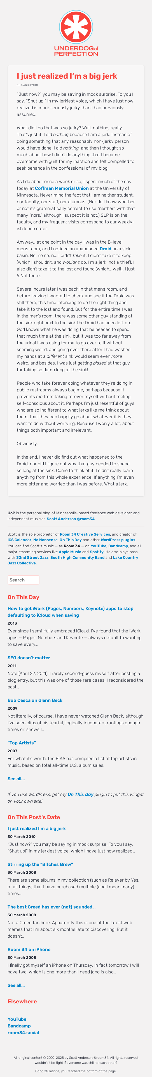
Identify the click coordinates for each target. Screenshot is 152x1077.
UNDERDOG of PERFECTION (76, 28)
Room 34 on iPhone (29, 949)
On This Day (71, 540)
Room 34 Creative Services (85, 534)
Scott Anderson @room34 (71, 519)
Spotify (97, 552)
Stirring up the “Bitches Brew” (40, 864)
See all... (16, 778)
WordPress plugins (118, 540)
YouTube (98, 546)
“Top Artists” (22, 743)
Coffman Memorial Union (62, 188)
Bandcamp (118, 546)
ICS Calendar (19, 540)
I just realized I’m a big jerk (37, 828)
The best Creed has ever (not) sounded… (51, 907)
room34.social (23, 1032)
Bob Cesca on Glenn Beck (35, 700)
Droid (105, 248)
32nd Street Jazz (32, 557)
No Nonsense (45, 540)
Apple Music (70, 552)
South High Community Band (77, 557)
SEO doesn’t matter (29, 657)
